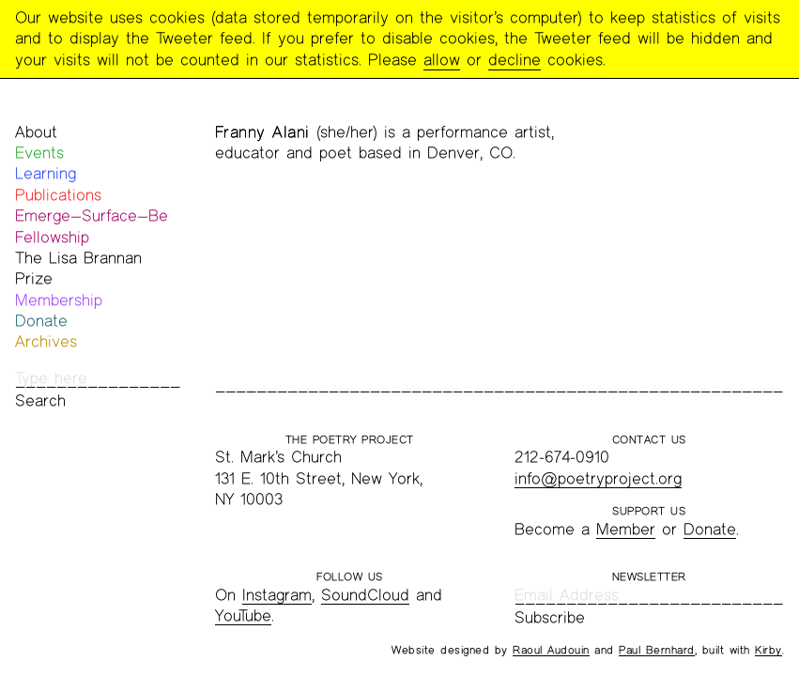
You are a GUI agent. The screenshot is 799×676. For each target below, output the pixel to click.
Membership (58, 300)
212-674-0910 (562, 457)
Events (39, 152)
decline (514, 59)
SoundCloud (365, 595)
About (36, 132)
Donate (41, 320)
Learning (45, 173)
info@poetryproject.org (598, 478)
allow (441, 59)
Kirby (768, 649)
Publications (58, 195)
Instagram (277, 595)
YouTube (243, 615)
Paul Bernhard (657, 649)
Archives (46, 341)
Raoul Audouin (551, 649)
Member (625, 529)
